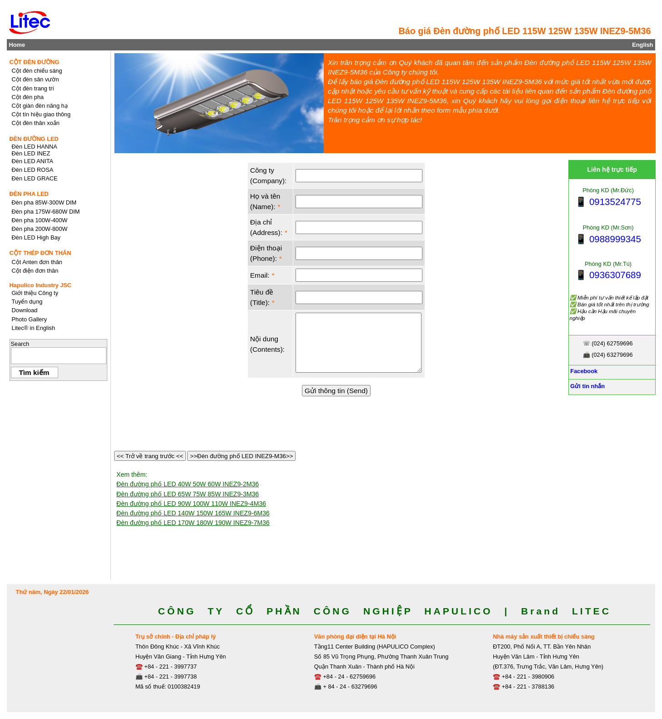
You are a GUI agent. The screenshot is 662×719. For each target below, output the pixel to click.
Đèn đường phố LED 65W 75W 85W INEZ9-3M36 (187, 494)
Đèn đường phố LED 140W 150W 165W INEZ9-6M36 (193, 513)
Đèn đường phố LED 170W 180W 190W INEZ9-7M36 (193, 522)
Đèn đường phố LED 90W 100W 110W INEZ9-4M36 (191, 503)
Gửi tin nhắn (587, 386)
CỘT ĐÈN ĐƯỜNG (35, 62)
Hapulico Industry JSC (41, 285)
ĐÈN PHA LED (29, 193)
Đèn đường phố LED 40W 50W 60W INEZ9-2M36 (187, 484)
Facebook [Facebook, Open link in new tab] (583, 371)
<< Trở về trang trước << (150, 456)
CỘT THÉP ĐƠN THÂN (40, 253)
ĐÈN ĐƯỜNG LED (34, 138)
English (642, 44)
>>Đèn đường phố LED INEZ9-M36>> (241, 456)
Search (20, 343)
